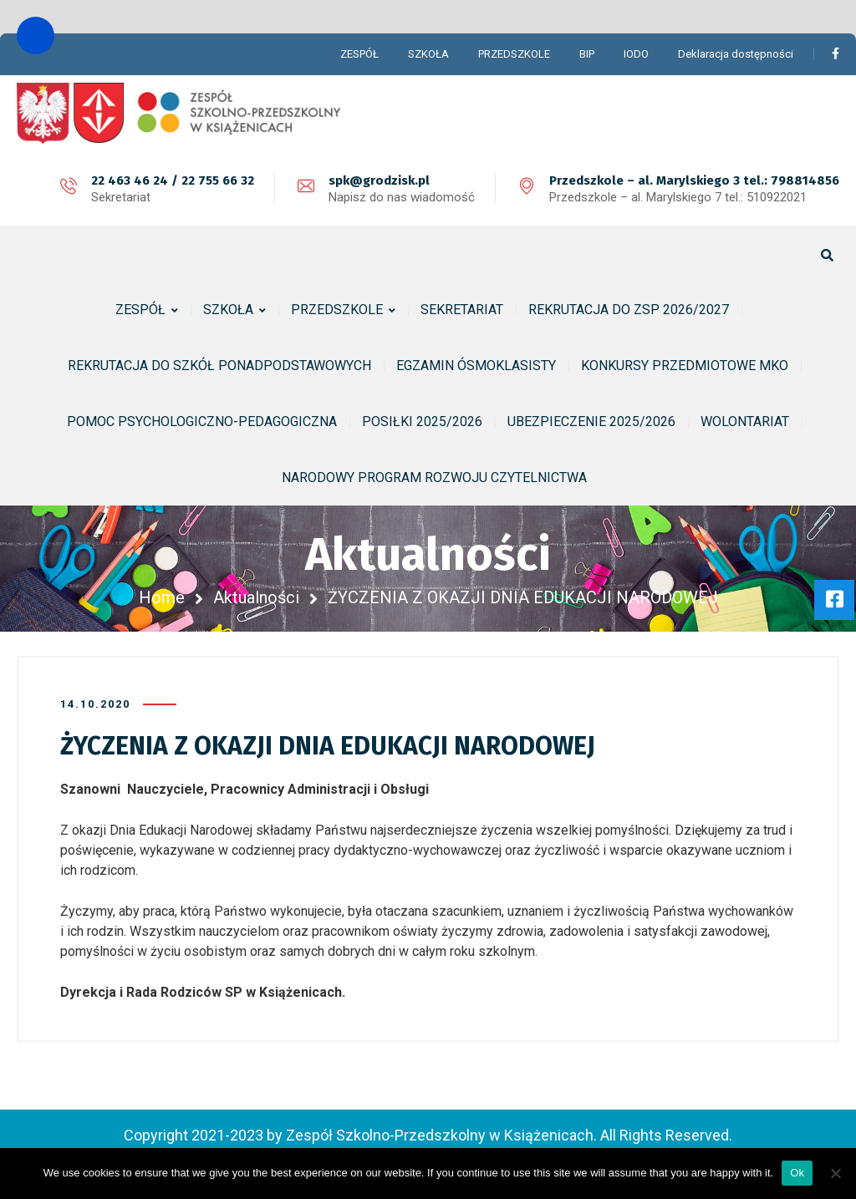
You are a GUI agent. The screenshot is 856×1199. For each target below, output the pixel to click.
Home (162, 597)
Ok (797, 1172)
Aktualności (256, 597)
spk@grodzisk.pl (379, 180)
